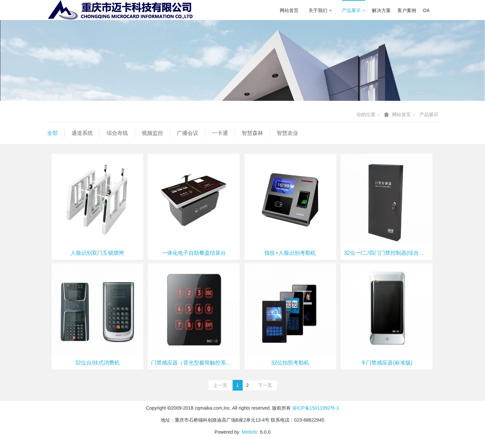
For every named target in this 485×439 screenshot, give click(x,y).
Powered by (228, 432)
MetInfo (250, 432)
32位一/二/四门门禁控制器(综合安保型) (386, 253)
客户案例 (406, 10)
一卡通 (220, 133)
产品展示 (353, 10)
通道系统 (82, 133)
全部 (52, 133)
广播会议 (187, 133)
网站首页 (289, 10)
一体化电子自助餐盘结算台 (194, 253)
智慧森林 (252, 133)
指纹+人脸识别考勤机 (290, 253)
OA (426, 10)
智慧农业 (287, 133)
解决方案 (381, 10)
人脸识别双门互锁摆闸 (97, 253)
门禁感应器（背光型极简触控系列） (193, 363)
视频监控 (152, 133)
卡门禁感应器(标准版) (386, 363)
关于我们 (320, 10)
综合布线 (117, 133)
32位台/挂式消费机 (97, 363)
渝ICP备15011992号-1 (315, 408)
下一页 (265, 385)
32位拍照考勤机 (290, 363)
